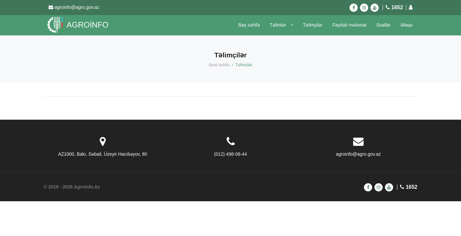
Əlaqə (406, 25)
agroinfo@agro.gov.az (76, 7)
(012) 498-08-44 (230, 154)
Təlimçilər (313, 25)
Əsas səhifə (219, 65)
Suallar (383, 25)
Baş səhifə (249, 25)
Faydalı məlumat (349, 25)
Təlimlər (281, 25)
